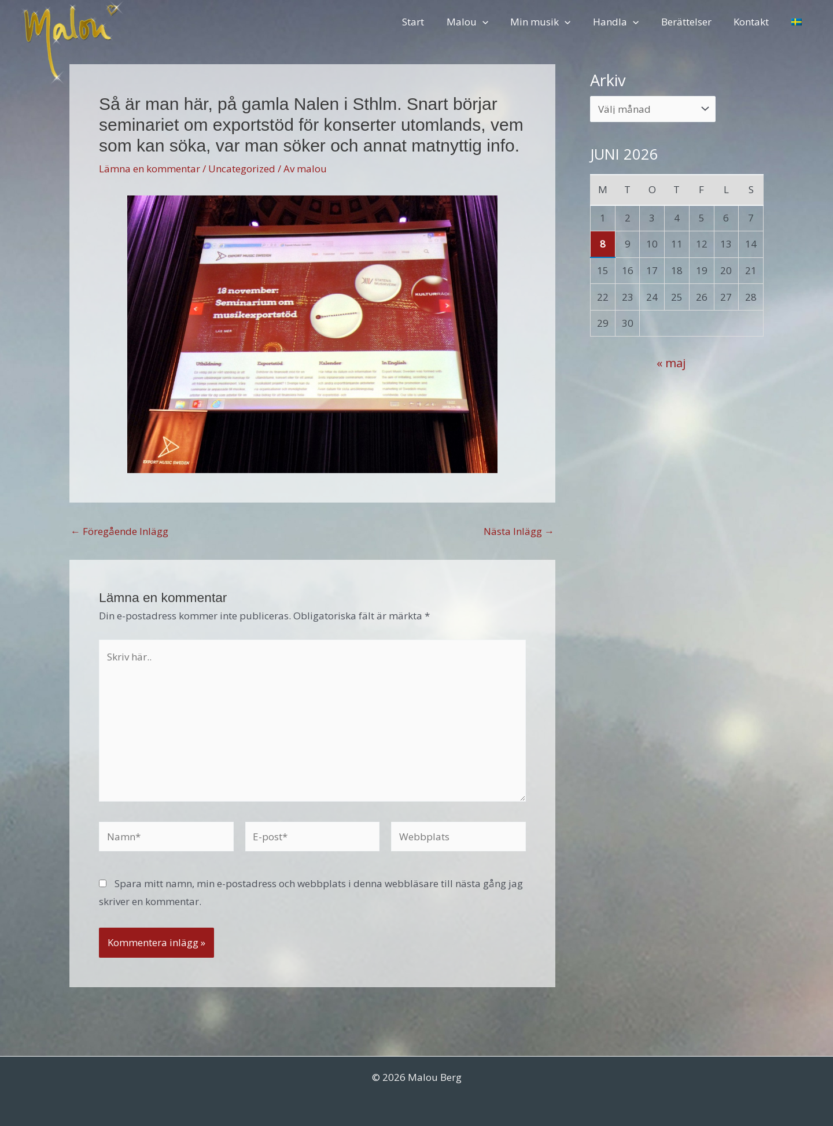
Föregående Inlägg (119, 531)
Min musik (552, 21)
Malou (481, 21)
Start (430, 21)
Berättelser (693, 21)
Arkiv (608, 80)
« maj (671, 363)
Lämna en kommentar (149, 168)
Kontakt (755, 21)
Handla (625, 21)
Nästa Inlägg (519, 531)
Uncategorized (241, 168)
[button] (496, 21)
